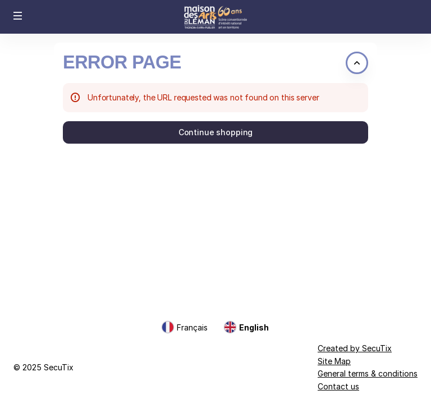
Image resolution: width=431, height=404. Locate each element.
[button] (18, 15)
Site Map (334, 361)
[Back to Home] (215, 17)
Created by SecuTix (355, 348)
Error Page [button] (122, 62)
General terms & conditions (368, 373)
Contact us (338, 386)
